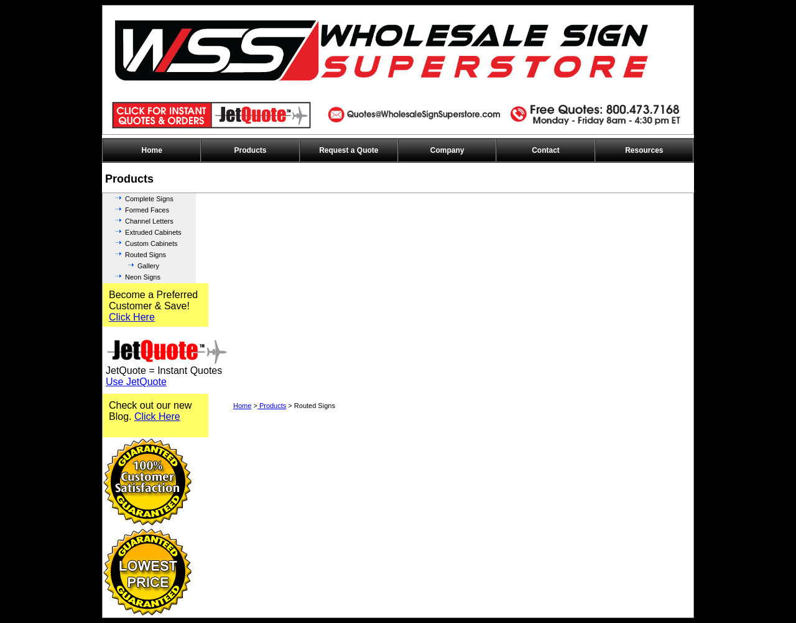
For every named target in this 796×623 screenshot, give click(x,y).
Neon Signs (142, 277)
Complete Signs (149, 198)
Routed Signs (145, 254)
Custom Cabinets (151, 243)
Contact (546, 150)
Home (151, 150)
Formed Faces (147, 210)
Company (447, 150)
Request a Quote (348, 150)
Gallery (148, 266)
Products (250, 150)
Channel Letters (149, 221)
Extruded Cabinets (153, 232)
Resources (644, 150)
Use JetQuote (136, 381)
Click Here (132, 317)
